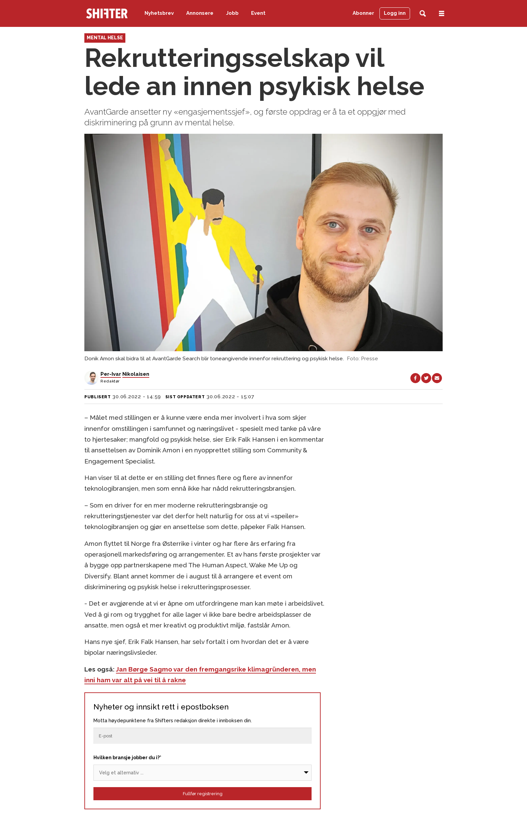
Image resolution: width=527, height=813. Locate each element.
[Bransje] (202, 773)
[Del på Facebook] (415, 378)
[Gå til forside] (107, 13)
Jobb (232, 13)
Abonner (363, 13)
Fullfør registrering (202, 793)
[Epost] (202, 736)
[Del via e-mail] (437, 378)
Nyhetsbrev (159, 13)
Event (258, 13)
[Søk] (422, 13)
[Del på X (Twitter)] (426, 378)
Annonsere (199, 13)
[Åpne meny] (441, 13)
